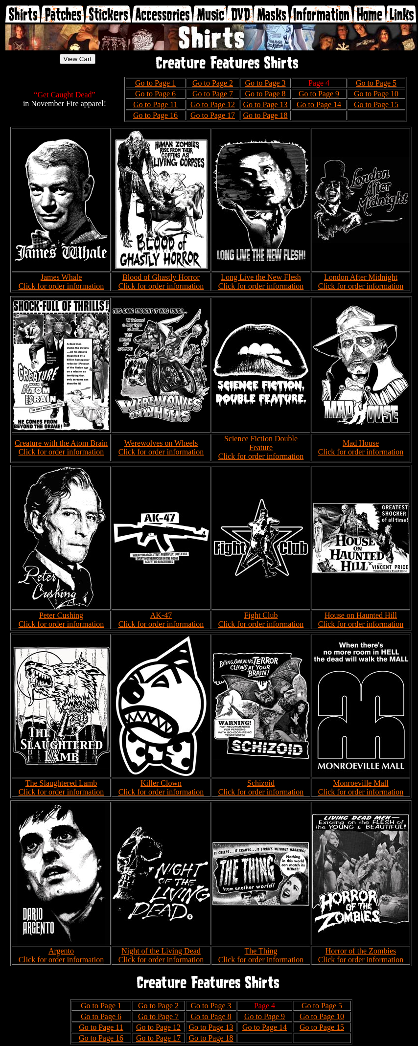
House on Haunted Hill (361, 615)
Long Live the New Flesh (261, 277)
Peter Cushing (61, 615)
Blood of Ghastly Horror (161, 277)
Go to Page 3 (265, 83)
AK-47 (161, 615)
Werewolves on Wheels (161, 443)
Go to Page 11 (155, 104)
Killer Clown (161, 783)
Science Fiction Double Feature (261, 443)
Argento (61, 951)
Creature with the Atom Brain (61, 443)
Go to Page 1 (155, 83)
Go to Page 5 (376, 83)
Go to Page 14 (319, 104)
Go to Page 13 (265, 104)
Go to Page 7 (212, 94)
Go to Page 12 (212, 104)
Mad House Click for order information (361, 447)
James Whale (61, 277)
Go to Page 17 (212, 115)
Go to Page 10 (376, 94)
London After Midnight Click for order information (361, 281)
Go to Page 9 (319, 94)
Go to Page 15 (376, 104)
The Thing (261, 951)
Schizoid (261, 783)
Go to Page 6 (155, 94)
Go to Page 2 (212, 83)
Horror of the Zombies (360, 951)
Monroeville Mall (360, 783)
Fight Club (261, 615)
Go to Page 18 (265, 115)
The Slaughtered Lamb (61, 783)
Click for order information (61, 286)
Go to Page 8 (265, 94)
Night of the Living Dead (161, 951)
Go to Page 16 (155, 115)
